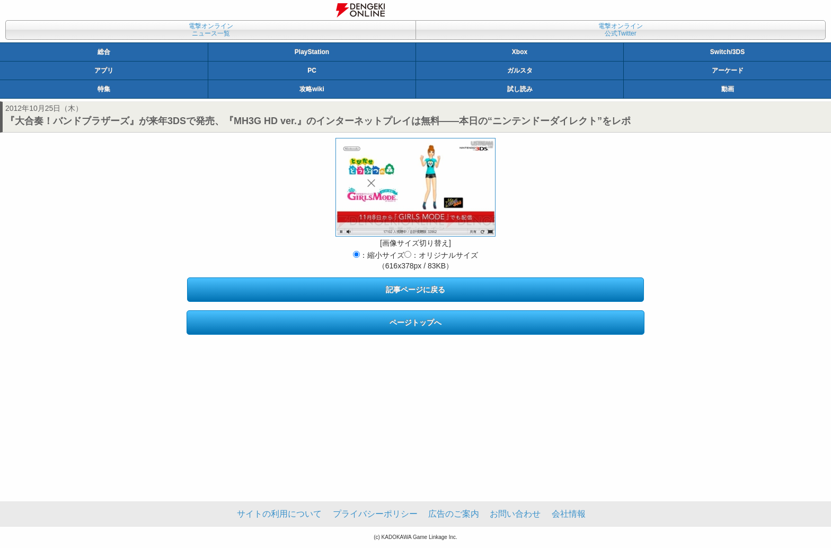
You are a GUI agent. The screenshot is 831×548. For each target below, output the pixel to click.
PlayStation (312, 52)
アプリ (103, 70)
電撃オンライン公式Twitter (620, 29)
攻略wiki (311, 89)
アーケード (728, 70)
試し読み (520, 89)
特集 (104, 89)
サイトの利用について (279, 513)
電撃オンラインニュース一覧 (211, 29)
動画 (727, 89)
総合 (104, 52)
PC (311, 70)
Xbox (519, 52)
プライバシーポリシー (375, 513)
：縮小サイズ (378, 255)
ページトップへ (415, 322)
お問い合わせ (515, 513)
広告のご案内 (453, 513)
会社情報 (569, 513)
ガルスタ (520, 70)
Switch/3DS (727, 52)
